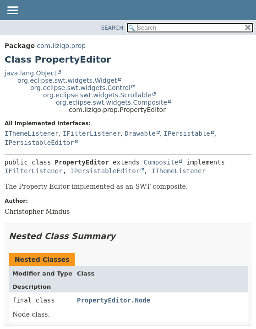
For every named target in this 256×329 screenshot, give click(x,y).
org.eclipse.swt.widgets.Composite (111, 102)
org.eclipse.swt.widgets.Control (80, 87)
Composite (160, 162)
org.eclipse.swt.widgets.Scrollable (97, 95)
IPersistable (187, 133)
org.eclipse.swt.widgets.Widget (67, 80)
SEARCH (112, 28)
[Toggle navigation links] (12, 11)
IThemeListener (32, 133)
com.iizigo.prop (61, 45)
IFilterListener (91, 133)
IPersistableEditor (39, 142)
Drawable (140, 133)
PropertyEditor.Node (113, 300)
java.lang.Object (31, 73)
